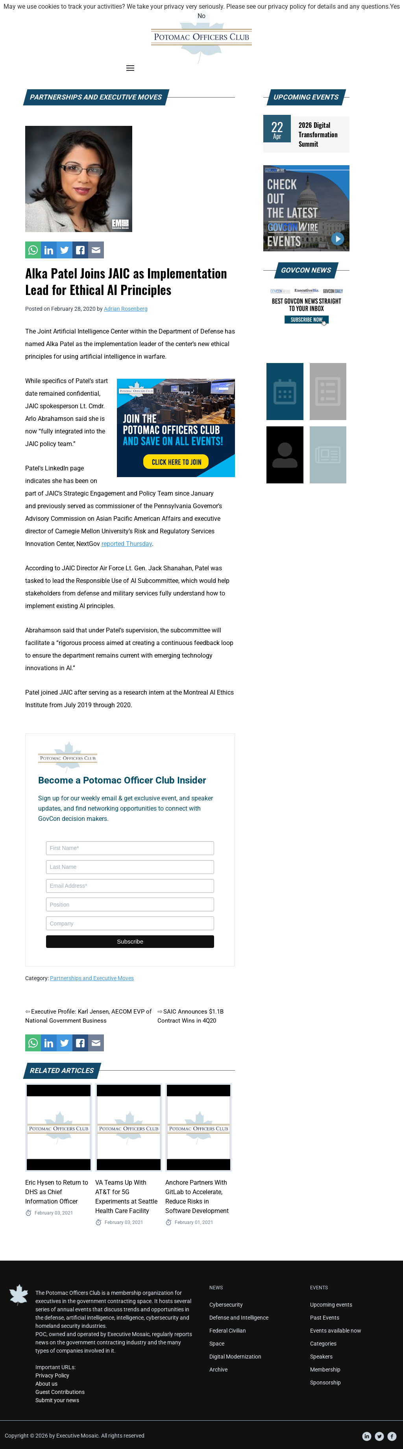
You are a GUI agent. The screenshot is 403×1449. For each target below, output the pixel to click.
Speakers (321, 1356)
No (201, 16)
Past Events (324, 1317)
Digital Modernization (235, 1356)
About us (46, 1384)
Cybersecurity (226, 1305)
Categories (323, 1343)
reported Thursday (127, 544)
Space (216, 1343)
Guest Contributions (60, 1392)
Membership (325, 1369)
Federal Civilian (227, 1330)
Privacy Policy (52, 1375)
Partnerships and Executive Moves (92, 978)
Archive (218, 1369)
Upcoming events (331, 1305)
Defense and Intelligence (238, 1317)
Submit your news (57, 1400)
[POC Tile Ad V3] (176, 427)
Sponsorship (325, 1382)
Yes (395, 6)
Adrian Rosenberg (126, 309)
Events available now (335, 1330)
